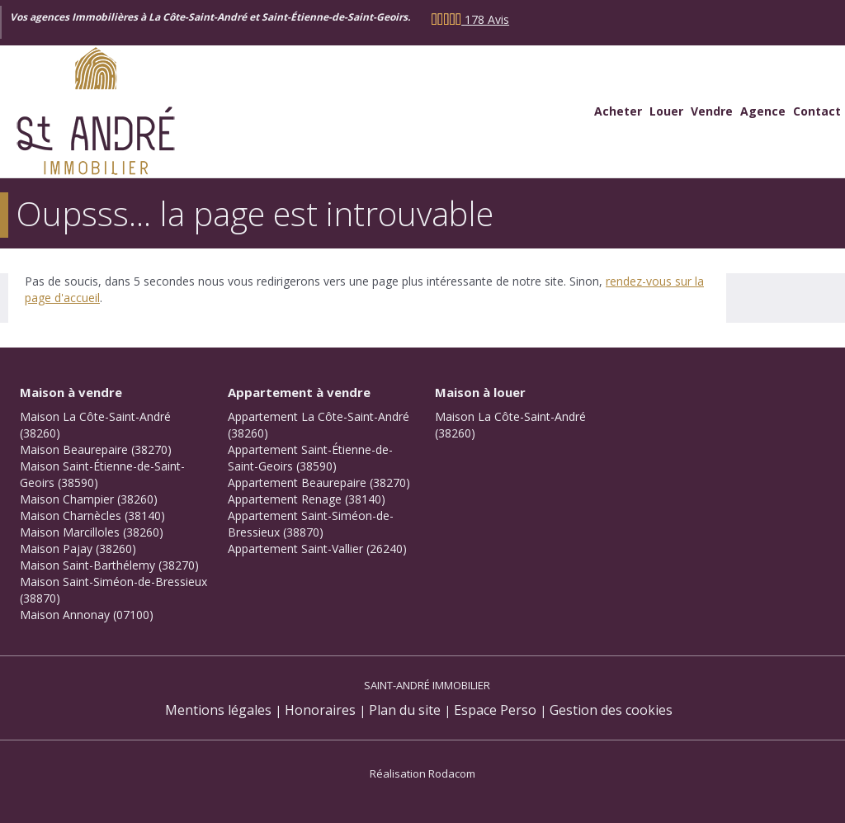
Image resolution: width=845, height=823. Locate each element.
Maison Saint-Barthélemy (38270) (109, 565)
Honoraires (320, 710)
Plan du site (405, 710)
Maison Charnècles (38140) (92, 515)
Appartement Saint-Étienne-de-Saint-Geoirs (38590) (310, 458)
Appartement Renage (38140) (306, 499)
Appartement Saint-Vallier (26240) (317, 548)
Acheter (618, 111)
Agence (763, 111)
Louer (666, 111)
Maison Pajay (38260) (78, 548)
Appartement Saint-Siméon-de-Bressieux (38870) (311, 524)
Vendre (712, 111)
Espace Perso (495, 710)
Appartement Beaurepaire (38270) (319, 482)
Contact (817, 111)
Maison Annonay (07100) (86, 614)
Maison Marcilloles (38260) (91, 532)
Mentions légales (218, 710)
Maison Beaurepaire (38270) (96, 449)
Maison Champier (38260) (89, 499)
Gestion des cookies (611, 710)
